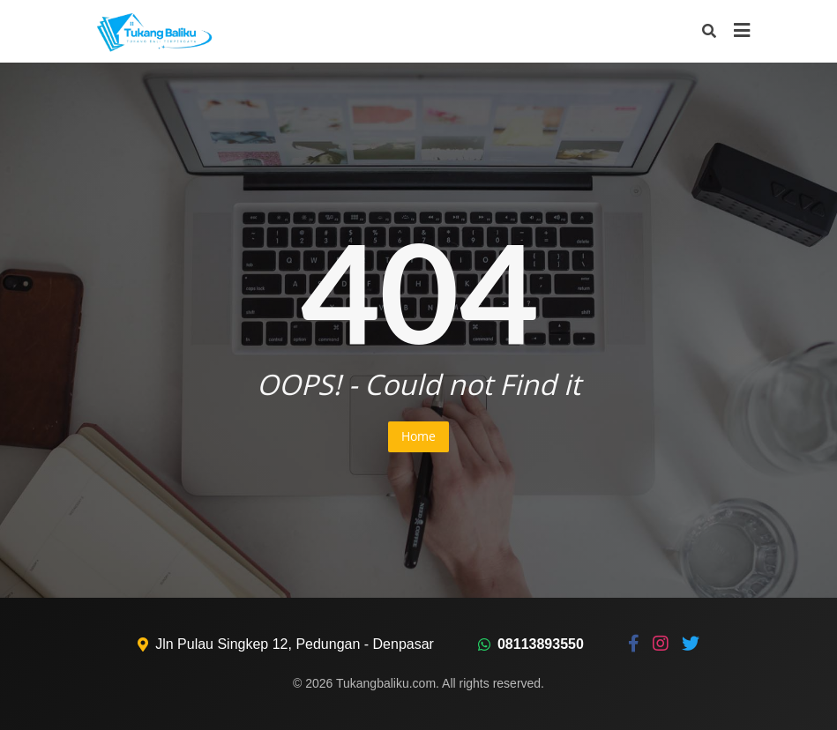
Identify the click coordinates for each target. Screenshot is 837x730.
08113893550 (540, 644)
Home (418, 436)
